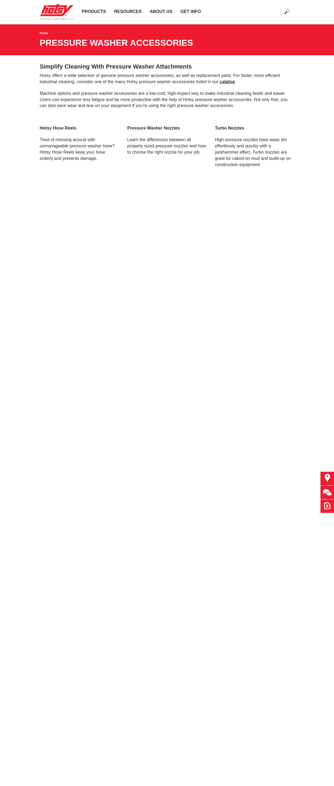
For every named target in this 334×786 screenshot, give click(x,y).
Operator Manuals (122, 509)
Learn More (145, 178)
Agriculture (50, 547)
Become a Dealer (188, 497)
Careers (113, 491)
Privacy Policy (118, 553)
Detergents (50, 522)
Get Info (190, 11)
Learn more (57, 178)
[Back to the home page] (59, 11)
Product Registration (125, 516)
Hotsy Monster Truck (125, 503)
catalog (227, 81)
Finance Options (121, 497)
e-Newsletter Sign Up (191, 503)
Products (94, 11)
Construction (52, 553)
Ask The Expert (186, 479)
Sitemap (113, 572)
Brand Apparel (119, 485)
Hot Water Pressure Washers (68, 472)
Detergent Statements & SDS (68, 528)
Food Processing (56, 566)
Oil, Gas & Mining (56, 584)
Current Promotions (124, 528)
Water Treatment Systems (65, 503)
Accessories (51, 516)
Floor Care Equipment (61, 509)
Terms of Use (118, 547)
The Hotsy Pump (56, 491)
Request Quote (185, 485)
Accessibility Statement (127, 559)
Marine (46, 578)
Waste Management (59, 596)
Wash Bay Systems (58, 497)
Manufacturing (53, 572)
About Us (161, 11)
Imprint (112, 566)
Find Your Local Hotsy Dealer (199, 472)
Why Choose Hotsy (123, 472)
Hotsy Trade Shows (124, 522)
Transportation (54, 590)
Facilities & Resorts (58, 559)
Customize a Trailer (190, 491)
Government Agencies (126, 479)
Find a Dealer (124, 430)
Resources (127, 11)
